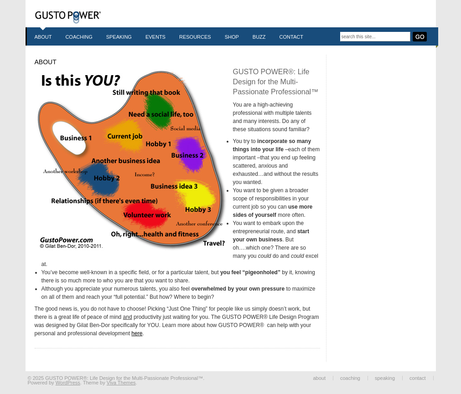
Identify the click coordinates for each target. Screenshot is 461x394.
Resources (195, 37)
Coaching (78, 37)
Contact (291, 37)
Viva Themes (121, 382)
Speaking (119, 37)
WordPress (68, 382)
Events (155, 37)
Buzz (259, 37)
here (136, 333)
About (43, 37)
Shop (232, 37)
